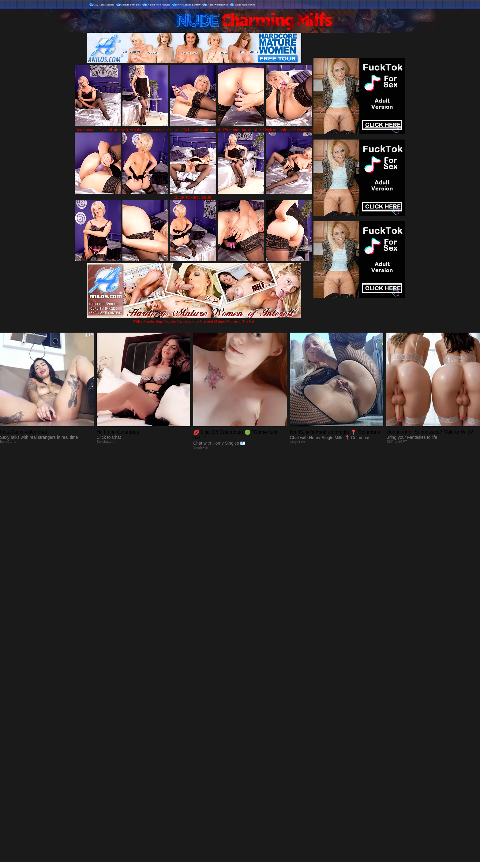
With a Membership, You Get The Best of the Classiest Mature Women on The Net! (194, 319)
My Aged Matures (104, 4)
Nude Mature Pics (245, 4)
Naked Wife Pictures (159, 4)
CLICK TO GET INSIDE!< (194, 197)
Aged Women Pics (218, 4)
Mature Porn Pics (131, 4)
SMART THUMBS (250, 734)
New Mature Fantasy (189, 4)
